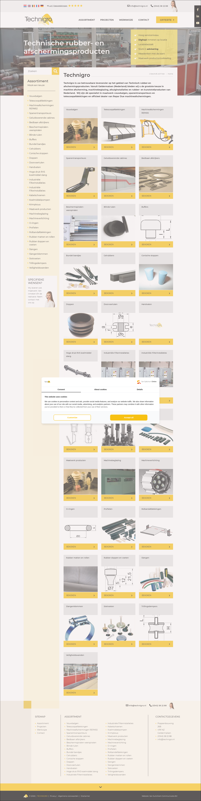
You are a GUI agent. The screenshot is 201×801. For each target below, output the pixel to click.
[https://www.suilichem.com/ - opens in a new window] (146, 382)
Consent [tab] (61, 389)
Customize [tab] (72, 417)
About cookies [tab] (100, 389)
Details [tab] (140, 389)
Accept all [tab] (128, 417)
